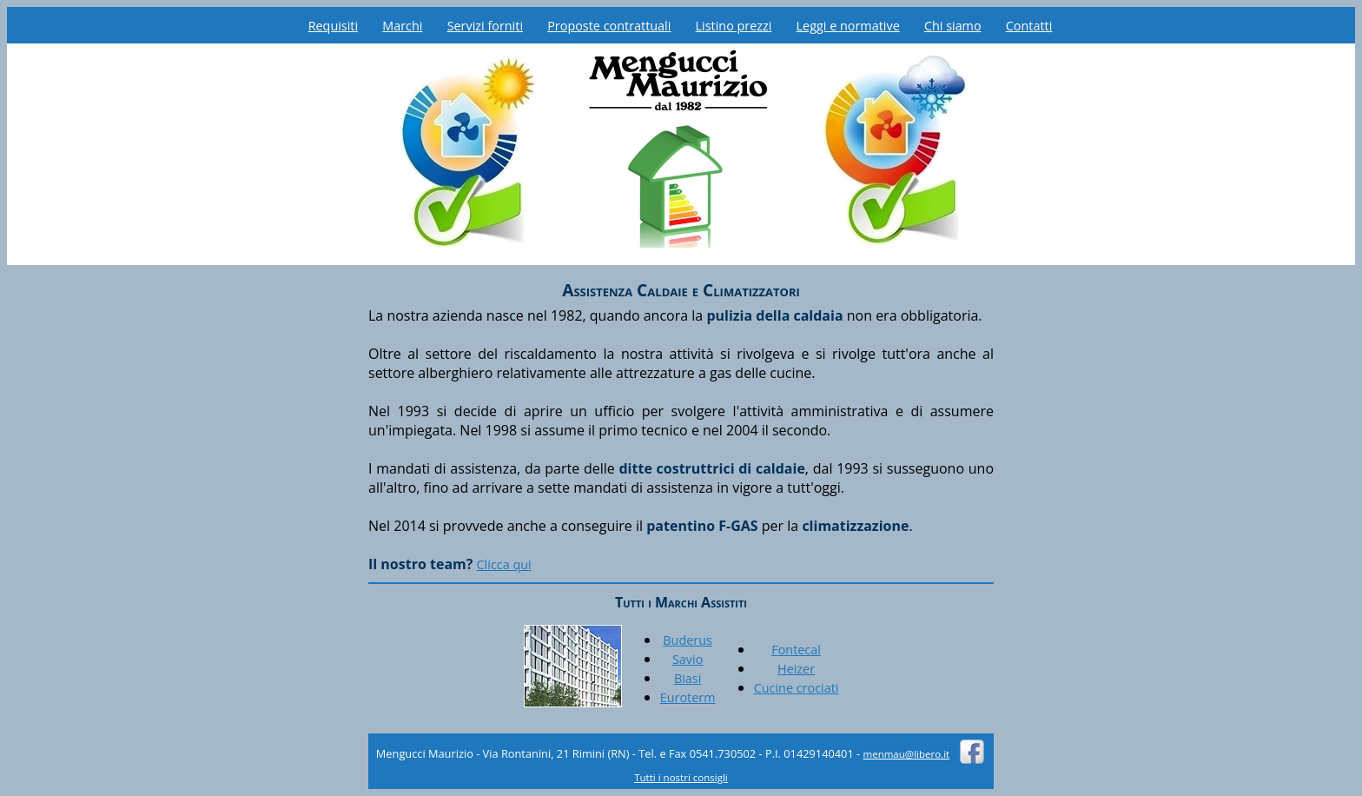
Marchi (402, 25)
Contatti (1029, 25)
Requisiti (333, 25)
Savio (687, 659)
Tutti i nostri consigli (681, 777)
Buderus (687, 640)
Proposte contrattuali (609, 25)
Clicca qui (504, 564)
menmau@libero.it (906, 753)
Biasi (687, 678)
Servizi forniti (485, 25)
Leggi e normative (848, 25)
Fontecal (796, 649)
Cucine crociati (796, 688)
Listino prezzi (734, 25)
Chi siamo (953, 25)
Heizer (796, 668)
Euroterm (688, 697)
